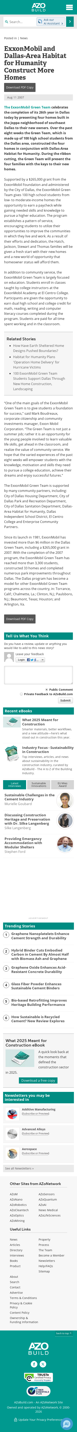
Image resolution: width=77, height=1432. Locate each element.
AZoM (14, 1194)
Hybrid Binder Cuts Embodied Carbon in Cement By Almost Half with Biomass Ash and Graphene (40, 954)
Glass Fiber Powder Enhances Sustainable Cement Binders (36, 986)
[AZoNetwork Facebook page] (34, 1364)
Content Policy (19, 1313)
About (14, 1277)
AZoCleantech (19, 1210)
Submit (65, 700)
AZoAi (42, 1205)
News (24, 38)
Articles (15, 1245)
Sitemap (44, 1271)
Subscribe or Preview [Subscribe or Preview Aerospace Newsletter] (35, 1153)
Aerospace (29, 1149)
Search (14, 1282)
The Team (45, 1250)
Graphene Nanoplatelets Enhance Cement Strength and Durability (40, 936)
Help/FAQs (46, 1266)
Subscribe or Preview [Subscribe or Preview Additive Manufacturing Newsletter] (35, 1113)
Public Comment (61, 689)
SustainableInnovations (38, 784)
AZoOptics (17, 1215)
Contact (15, 1287)
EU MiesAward (62, 784)
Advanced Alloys (33, 1129)
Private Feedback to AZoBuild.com (48, 694)
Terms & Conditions (23, 1298)
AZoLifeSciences (50, 1215)
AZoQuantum (48, 1199)
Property (44, 1239)
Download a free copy (38, 1080)
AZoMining (17, 1221)
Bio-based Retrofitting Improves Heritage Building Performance (39, 1002)
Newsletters (47, 1261)
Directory (16, 1250)
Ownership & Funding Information (24, 1320)
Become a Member (51, 1255)
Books (14, 1261)
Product (15, 1266)
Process (44, 1245)
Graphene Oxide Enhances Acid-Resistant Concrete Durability (38, 969)
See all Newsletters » (19, 1168)
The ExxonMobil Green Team (27, 107)
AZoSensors (47, 1194)
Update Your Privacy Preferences (38, 1420)
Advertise (16, 1293)
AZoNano (16, 1199)
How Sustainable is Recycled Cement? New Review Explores (37, 1019)
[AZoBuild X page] (43, 1364)
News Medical (48, 1210)
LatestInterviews (14, 784)
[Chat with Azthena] (67, 1424)
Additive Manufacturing (38, 1109)
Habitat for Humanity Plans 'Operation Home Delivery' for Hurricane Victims (36, 362)
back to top (64, 1333)
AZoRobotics (18, 1205)
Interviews (17, 1255)
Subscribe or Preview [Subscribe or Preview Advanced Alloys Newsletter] (35, 1133)
